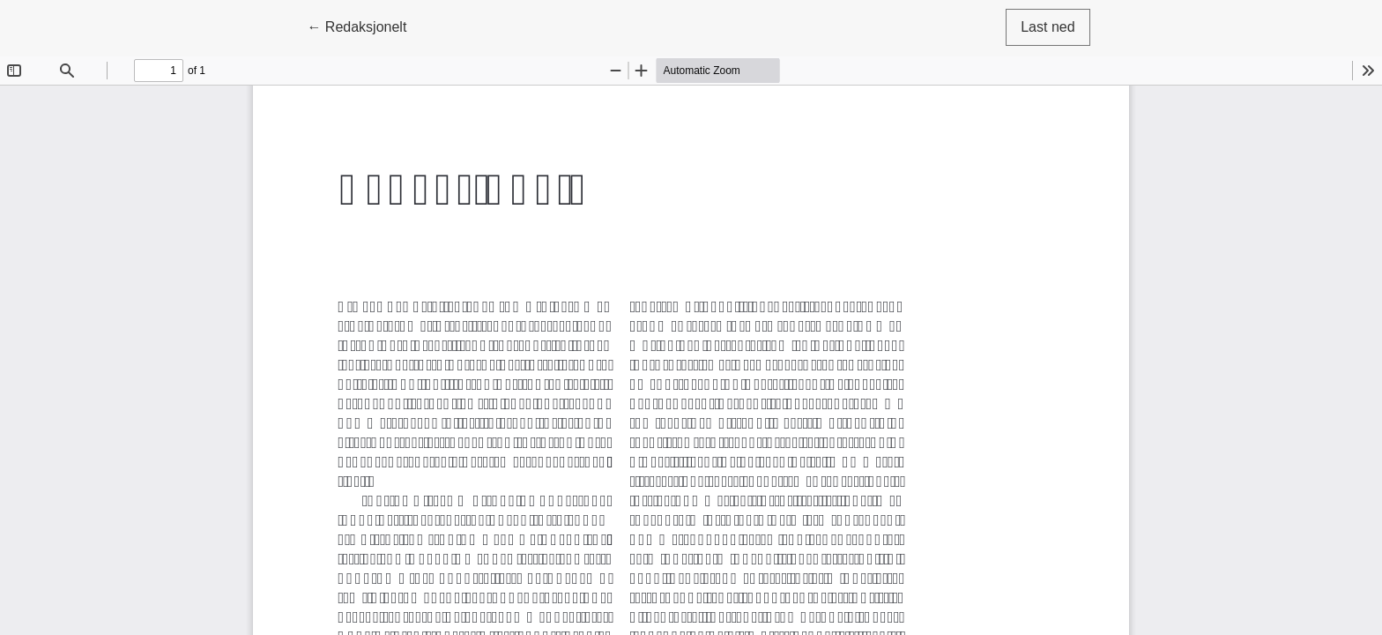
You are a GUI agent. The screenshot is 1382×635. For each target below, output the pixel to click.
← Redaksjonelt (364, 25)
